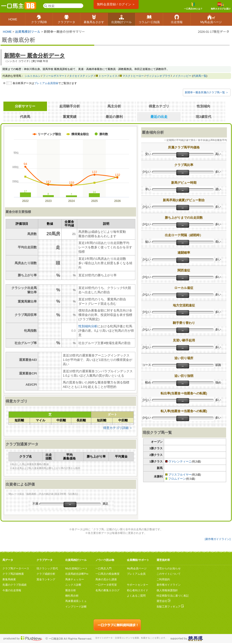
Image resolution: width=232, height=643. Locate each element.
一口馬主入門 (103, 568)
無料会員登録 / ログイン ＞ (116, 4)
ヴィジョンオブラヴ (158, 75)
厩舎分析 (70, 590)
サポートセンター (137, 584)
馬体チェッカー (74, 579)
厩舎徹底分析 (18, 40)
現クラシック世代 (47, 568)
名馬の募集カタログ (107, 590)
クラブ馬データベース (15, 568)
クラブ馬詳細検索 (13, 573)
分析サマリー (25, 106)
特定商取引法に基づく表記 (173, 595)
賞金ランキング (46, 579)
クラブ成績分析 (46, 573)
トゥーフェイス (108, 75)
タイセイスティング (81, 75)
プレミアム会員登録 (46, 83)
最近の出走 (158, 117)
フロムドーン (177, 478)
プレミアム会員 (136, 573)
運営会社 (163, 601)
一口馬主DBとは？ (193, 6)
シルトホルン (33, 75)
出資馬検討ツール (27, 31)
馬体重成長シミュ (76, 601)
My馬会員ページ (137, 568)
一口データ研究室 (106, 584)
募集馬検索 (9, 579)
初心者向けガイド (137, 590)
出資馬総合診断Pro (76, 573)
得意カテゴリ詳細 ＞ (118, 428)
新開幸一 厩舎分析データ (34, 55)
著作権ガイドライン (169, 584)
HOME (7, 31)
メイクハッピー (182, 75)
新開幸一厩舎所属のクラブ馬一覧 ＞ (206, 92)
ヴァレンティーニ (180, 461)
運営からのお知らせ (169, 568)
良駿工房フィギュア (170, 606)
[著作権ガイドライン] (217, 539)
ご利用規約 (163, 579)
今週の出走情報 (11, 590)
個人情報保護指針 (167, 590)
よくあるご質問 (136, 595)
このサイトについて (169, 573)
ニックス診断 (73, 584)
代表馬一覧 (199, 75)
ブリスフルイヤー (180, 474)
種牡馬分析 (72, 595)
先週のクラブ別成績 (14, 584)
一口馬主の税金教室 (107, 573)
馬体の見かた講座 (106, 579)
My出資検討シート (76, 568)
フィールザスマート (55, 75)
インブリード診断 (76, 606)
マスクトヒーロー (133, 75)
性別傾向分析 (87, 326)
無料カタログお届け (221, 6)
